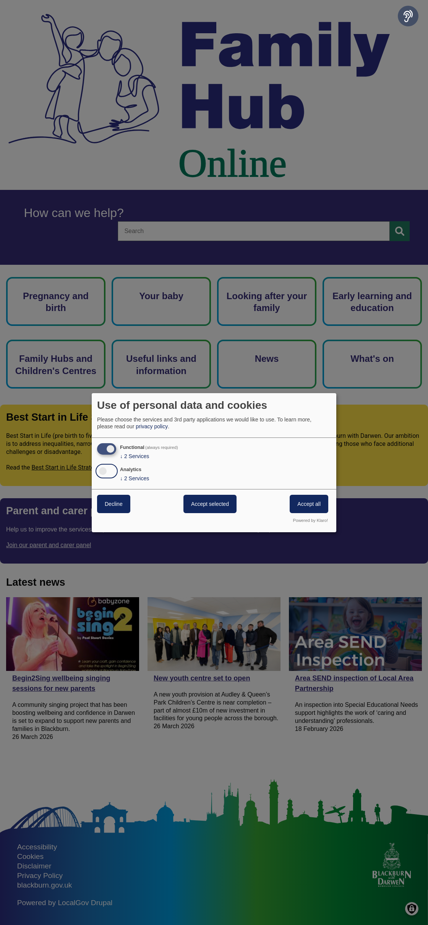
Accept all (309, 504)
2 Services (134, 456)
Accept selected (210, 504)
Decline (114, 504)
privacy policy (152, 426)
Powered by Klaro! (310, 520)
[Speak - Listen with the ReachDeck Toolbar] (408, 16)
